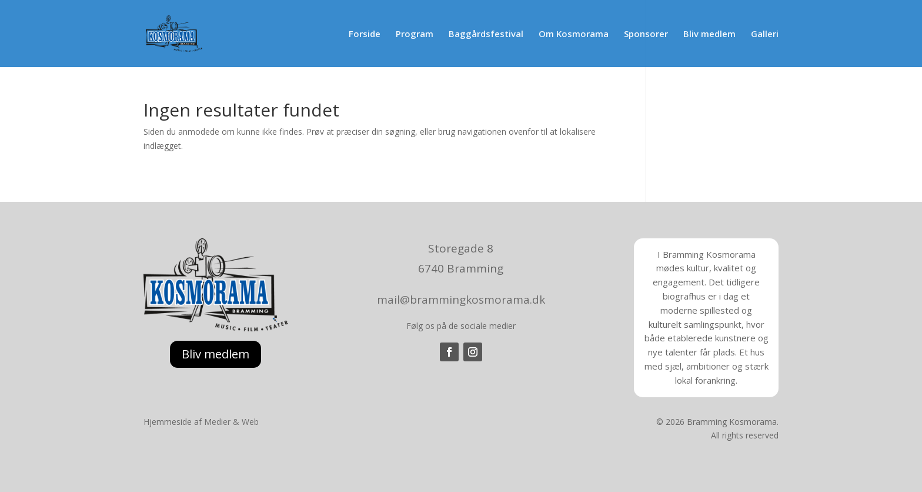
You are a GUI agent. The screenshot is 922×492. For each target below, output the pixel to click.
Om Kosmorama (574, 34)
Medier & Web (231, 421)
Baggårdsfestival (486, 34)
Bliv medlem (709, 34)
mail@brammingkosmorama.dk (461, 299)
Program (414, 34)
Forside (364, 34)
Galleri (765, 34)
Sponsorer (646, 34)
